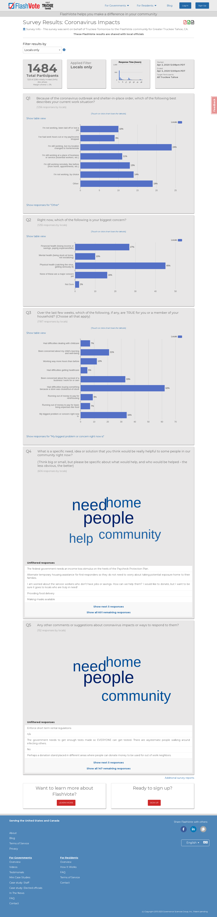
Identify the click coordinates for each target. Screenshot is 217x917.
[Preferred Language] (195, 843)
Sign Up (154, 802)
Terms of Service (19, 843)
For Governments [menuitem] (115, 5)
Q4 (30, 451)
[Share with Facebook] (184, 829)
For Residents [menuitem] (145, 5)
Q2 (30, 220)
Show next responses (108, 606)
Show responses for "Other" (42, 205)
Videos (13, 867)
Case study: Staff (19, 882)
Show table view (36, 118)
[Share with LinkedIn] (194, 829)
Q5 (30, 625)
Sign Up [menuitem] (202, 5)
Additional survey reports (179, 777)
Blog (12, 838)
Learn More (66, 802)
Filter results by (42, 49)
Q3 (30, 312)
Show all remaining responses (109, 612)
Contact (14, 903)
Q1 (30, 98)
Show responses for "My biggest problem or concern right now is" (65, 436)
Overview (15, 861)
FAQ (12, 898)
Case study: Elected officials (25, 887)
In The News (16, 893)
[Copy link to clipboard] (203, 829)
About (13, 833)
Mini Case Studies (19, 877)
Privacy (13, 848)
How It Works (68, 867)
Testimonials (16, 872)
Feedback (214, 105)
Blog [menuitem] (169, 5)
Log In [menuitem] (185, 5)
